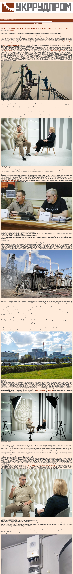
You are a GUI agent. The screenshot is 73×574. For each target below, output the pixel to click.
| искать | (53, 21)
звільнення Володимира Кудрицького (11, 45)
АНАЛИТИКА (5, 19)
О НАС (16, 19)
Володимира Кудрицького (8, 50)
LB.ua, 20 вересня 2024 (11, 30)
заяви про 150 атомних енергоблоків (21, 327)
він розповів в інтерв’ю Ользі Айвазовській (49, 41)
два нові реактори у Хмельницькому (53, 328)
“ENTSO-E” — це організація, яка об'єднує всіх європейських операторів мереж (40, 465)
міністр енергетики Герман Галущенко (10, 180)
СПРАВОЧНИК (12, 19)
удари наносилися (57, 239)
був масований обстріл (59, 242)
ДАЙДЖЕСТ (8, 19)
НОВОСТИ (1, 19)
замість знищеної (53, 103)
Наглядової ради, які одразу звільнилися (57, 50)
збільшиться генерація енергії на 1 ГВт (44, 390)
